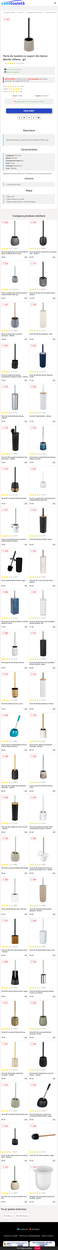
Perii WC (20, 12)
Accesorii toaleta (9, 12)
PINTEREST (34, 1229)
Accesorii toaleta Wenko (34, 12)
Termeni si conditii (11, 1236)
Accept (37, 1248)
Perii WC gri (8, 1216)
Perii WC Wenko (50, 12)
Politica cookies (47, 1236)
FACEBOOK (22, 1229)
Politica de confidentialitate (29, 1236)
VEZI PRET (29, 110)
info (26, 257)
